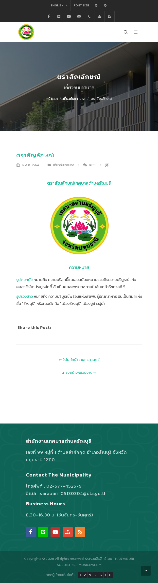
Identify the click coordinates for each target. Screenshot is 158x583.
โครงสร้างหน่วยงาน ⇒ (79, 372)
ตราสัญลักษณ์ (101, 98)
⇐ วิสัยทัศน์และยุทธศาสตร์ (79, 359)
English (59, 5)
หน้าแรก (52, 98)
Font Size (81, 5)
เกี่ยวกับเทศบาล (74, 98)
